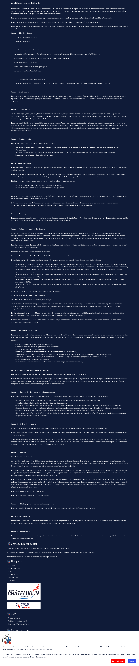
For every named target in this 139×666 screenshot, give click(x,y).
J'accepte (132, 661)
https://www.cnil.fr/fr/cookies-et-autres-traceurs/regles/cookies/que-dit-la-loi (46, 466)
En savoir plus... (118, 661)
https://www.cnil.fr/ (105, 18)
